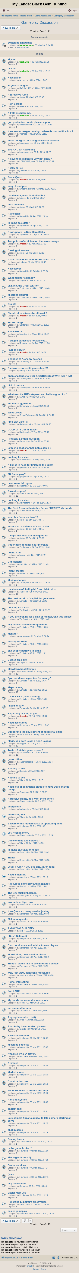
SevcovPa (24, 753)
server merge (15, 322)
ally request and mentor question (27, 624)
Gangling (23, 792)
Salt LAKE (14, 991)
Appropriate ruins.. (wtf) (22, 1017)
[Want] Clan (14, 552)
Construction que (18, 1081)
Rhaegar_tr (24, 343)
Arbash (23, 179)
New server (14, 268)
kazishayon (24, 378)
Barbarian (23, 725)
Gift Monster (15, 561)
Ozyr (21, 662)
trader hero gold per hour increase (28, 544)
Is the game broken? (20, 1148)
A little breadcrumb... (20, 113)
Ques (11, 1174)
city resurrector (17, 1183)
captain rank (15, 1108)
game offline (15, 759)
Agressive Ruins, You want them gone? (31, 798)
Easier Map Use (17, 1192)
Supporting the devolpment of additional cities (35, 731)
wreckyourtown (26, 671)
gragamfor (24, 476)
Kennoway (24, 361)
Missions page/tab (18, 1044)
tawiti (21, 493)
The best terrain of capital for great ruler (31, 598)
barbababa (24, 809)
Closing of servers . (19, 250)
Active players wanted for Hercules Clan (31, 259)
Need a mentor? (17, 874)
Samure (23, 1186)
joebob (22, 170)
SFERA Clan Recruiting (21, 149)
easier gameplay (17, 1211)
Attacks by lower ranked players (27, 1026)
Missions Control (18, 294)
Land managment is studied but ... (28, 195)
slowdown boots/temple (22, 669)
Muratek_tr (24, 334)
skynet (12, 59)
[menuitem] (6, 10)
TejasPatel (24, 234)
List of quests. (16, 385)
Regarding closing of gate (23, 713)
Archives (13, 1063)
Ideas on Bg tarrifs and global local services (34, 140)
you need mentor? (18, 832)
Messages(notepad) (19, 1157)
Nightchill (23, 216)
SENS (22, 510)
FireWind (23, 708)
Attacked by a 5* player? (22, 1053)
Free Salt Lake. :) (18, 421)
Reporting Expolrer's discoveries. (27, 1201)
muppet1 (23, 743)
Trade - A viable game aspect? (25, 750)
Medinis (23, 904)
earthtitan (23, 564)
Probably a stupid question (24, 438)
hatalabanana (26, 45)
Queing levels (16, 1139)
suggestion (14, 806)
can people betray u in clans (24, 650)
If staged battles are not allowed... (27, 340)
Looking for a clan (18, 457)
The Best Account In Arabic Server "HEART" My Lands (40, 508)
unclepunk (24, 636)
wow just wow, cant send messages (29, 972)
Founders (23, 966)
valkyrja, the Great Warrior (23, 285)
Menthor (12, 633)
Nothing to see (16, 768)
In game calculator (19, 222)
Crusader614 (25, 1141)
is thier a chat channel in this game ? (29, 448)
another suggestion (19, 403)
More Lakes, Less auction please (27, 954)
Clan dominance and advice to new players (33, 945)
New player (14, 77)
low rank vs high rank (20, 902)
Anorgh (22, 80)
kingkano (23, 826)
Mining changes (17, 580)
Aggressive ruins (18, 94)
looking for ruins (17, 641)
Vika (21, 780)
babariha (23, 486)
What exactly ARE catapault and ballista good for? (37, 394)
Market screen (16, 1072)
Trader (11, 857)
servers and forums (19, 1008)
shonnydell (24, 895)
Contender (24, 288)
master (12, 68)
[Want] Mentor (16, 570)
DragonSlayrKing (27, 189)
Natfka (22, 450)
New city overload (18, 1035)
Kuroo (22, 397)
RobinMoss (24, 459)
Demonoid (24, 852)
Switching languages (20, 42)
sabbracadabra (26, 762)
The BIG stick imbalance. (22, 893)
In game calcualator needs (23, 849)
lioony (22, 1003)
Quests (12, 304)
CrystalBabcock (26, 415)
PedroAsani (24, 734)
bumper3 (23, 939)
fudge (22, 198)
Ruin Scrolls (15, 103)
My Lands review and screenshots (28, 1000)
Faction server (16, 349)
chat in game (15, 1130)
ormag (22, 371)
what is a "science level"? (23, 517)
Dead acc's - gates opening (24, 696)
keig (21, 931)
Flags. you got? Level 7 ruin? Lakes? (29, 741)
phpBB (30, 1266)
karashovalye (25, 143)
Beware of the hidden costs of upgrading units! (35, 823)
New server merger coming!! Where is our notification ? (40, 131)
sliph (21, 97)
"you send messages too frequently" (29, 678)
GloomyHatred (26, 801)
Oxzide (22, 1029)
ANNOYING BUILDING (21, 928)
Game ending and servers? (24, 840)
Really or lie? (15, 168)
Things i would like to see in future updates (33, 963)
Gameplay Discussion (39, 22)
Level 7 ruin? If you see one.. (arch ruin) (31, 866)
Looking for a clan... (19, 607)
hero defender (16, 204)
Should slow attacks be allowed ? (27, 313)
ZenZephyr (24, 547)
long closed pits (17, 186)
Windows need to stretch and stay (28, 1090)
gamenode (24, 467)
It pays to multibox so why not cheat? (30, 158)
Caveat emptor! (17, 491)
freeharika (24, 62)
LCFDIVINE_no (26, 161)
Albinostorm (24, 503)
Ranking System (17, 1099)
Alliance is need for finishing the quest (30, 465)
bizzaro (22, 555)
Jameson (23, 592)
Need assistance (17, 722)
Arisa (21, 1020)
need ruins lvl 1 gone (20, 483)
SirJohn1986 (25, 88)
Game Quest (15, 177)
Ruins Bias (14, 213)
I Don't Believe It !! (18, 936)
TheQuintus (24, 610)
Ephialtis (23, 601)
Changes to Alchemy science (25, 359)
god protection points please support (30, 122)
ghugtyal (23, 877)
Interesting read (17, 814)
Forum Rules (23, 47)
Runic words (15, 331)
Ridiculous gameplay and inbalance (29, 883)
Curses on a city (17, 659)
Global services (17, 1165)
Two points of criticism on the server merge (33, 241)
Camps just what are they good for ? (29, 535)
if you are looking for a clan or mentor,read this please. (40, 616)
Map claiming (16, 687)
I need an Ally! (16, 705)
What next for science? (21, 277)
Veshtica (23, 134)
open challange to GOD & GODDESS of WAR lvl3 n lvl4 (40, 376)
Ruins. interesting (18, 981)
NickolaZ (23, 921)
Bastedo (23, 771)
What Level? (15, 412)
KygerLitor (24, 441)
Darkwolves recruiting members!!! (28, 368)
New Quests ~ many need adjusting (28, 911)
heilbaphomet (25, 125)
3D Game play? (17, 474)
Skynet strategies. (18, 85)
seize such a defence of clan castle (28, 526)
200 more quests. (18, 919)
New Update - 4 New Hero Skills (26, 232)
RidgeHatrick (25, 424)
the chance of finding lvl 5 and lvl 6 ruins (31, 589)
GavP (22, 106)
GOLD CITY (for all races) (22, 429)
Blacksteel (24, 432)
